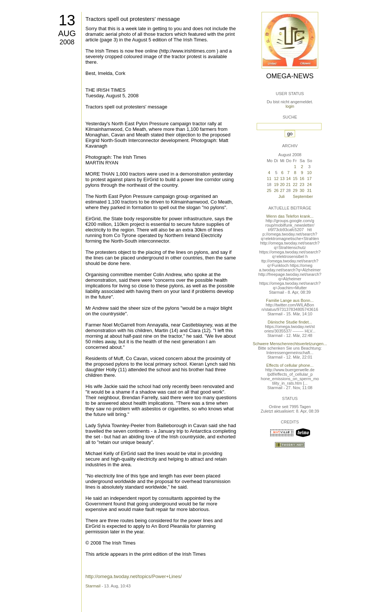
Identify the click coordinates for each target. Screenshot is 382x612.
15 (295, 178)
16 (302, 178)
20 (282, 184)
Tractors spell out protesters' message (132, 19)
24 (309, 184)
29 (295, 190)
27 (282, 190)
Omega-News (289, 76)
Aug (67, 33)
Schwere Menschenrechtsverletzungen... (290, 343)
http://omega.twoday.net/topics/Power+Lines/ (133, 576)
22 (295, 184)
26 (276, 190)
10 (309, 172)
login (289, 106)
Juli (281, 196)
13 (67, 20)
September (303, 196)
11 (269, 178)
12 (276, 178)
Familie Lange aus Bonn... (290, 300)
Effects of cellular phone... (289, 365)
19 (276, 184)
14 (288, 178)
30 (302, 190)
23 (302, 184)
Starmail (92, 586)
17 (309, 178)
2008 (66, 42)
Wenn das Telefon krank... (290, 216)
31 (309, 190)
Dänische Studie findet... (289, 322)
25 (269, 190)
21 (288, 184)
